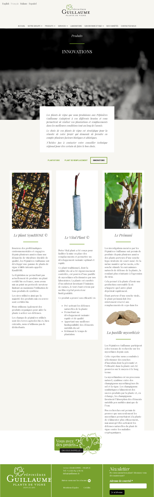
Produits (50, 26)
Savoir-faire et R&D (94, 26)
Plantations (54, 160)
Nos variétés (112, 26)
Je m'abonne (117, 492)
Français (15, 3)
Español (32, 3)
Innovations (99, 160)
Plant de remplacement (76, 160)
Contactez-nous (128, 26)
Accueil (21, 26)
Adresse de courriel (121, 480)
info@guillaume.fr (71, 473)
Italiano (23, 3)
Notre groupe (35, 26)
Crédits (87, 487)
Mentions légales (71, 487)
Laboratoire (76, 26)
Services (63, 26)
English (5, 3)
